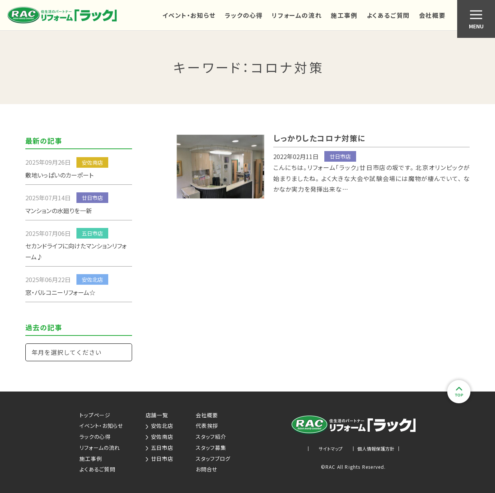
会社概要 (432, 15)
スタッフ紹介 (211, 436)
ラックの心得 (244, 15)
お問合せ (206, 469)
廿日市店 (159, 458)
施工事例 (344, 15)
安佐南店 (159, 436)
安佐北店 (159, 425)
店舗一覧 (157, 415)
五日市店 (159, 447)
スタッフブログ (213, 458)
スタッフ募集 (211, 447)
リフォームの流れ (297, 15)
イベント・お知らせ (188, 15)
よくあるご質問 (388, 15)
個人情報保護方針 (375, 448)
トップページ (94, 415)
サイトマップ (330, 448)
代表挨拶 (207, 425)
